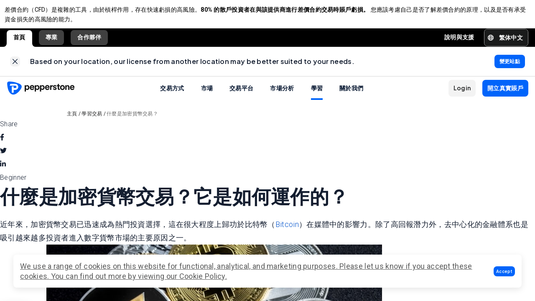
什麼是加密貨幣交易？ (132, 122)
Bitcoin (287, 232)
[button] (504, 271)
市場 (207, 96)
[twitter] (3, 159)
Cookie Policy (202, 276)
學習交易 (92, 122)
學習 (317, 96)
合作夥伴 (89, 41)
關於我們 (351, 96)
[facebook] (2, 146)
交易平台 (241, 96)
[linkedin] (3, 172)
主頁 (72, 122)
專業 (52, 41)
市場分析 (282, 96)
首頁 (19, 41)
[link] (15, 68)
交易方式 (172, 96)
